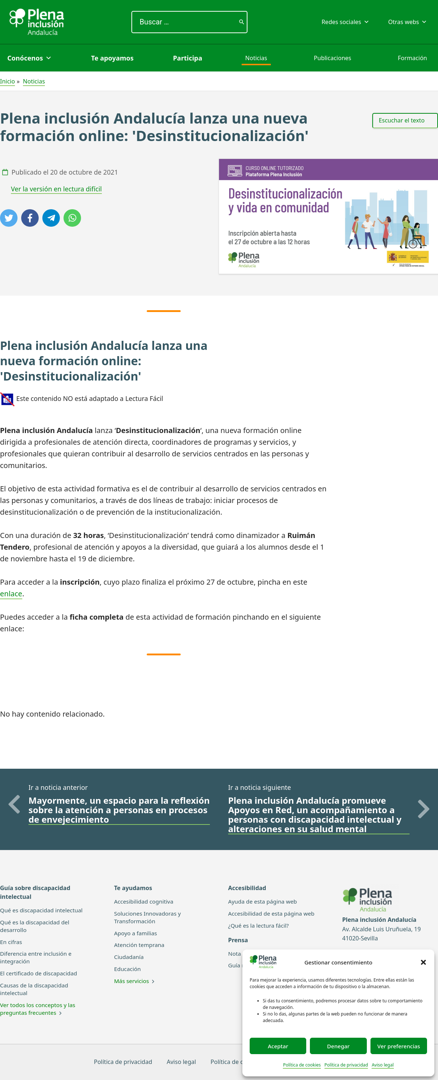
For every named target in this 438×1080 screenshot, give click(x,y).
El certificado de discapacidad (40, 973)
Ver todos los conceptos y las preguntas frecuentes (39, 1008)
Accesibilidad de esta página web (273, 913)
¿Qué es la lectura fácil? (260, 925)
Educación (128, 969)
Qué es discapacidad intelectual (43, 910)
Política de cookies (301, 1065)
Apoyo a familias (136, 933)
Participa (187, 58)
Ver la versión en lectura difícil (56, 188)
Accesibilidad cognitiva (145, 901)
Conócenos (29, 58)
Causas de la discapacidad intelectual (35, 989)
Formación (412, 58)
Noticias (256, 58)
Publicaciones (332, 58)
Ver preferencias (398, 1046)
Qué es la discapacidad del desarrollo (36, 926)
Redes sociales (345, 22)
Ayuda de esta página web (264, 901)
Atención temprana (140, 945)
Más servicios (132, 981)
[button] (423, 962)
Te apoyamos (112, 58)
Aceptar (278, 1046)
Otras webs (407, 22)
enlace (11, 594)
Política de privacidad (346, 1065)
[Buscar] (241, 22)
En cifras (11, 941)
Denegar (338, 1046)
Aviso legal (382, 1065)
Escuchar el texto (402, 120)
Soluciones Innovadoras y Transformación (149, 917)
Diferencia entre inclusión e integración (37, 957)
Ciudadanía (129, 957)
